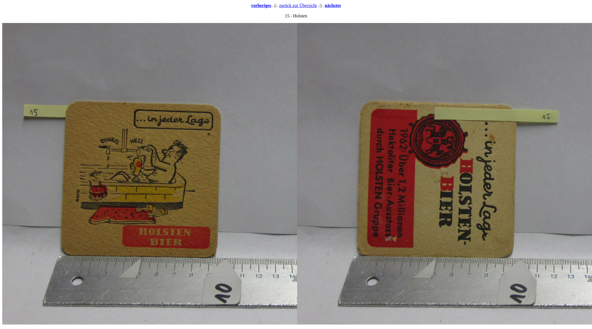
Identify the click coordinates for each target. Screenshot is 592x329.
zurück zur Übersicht (298, 5)
